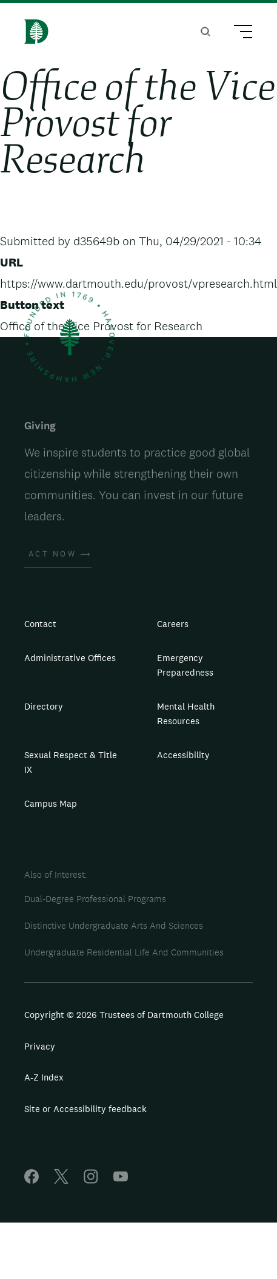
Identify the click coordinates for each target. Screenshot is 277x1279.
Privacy (39, 1046)
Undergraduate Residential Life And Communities (124, 952)
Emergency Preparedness (185, 665)
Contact (40, 623)
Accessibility (183, 755)
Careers (173, 623)
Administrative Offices (70, 657)
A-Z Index (44, 1077)
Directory (43, 706)
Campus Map (50, 803)
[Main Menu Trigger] (237, 33)
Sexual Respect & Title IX (70, 762)
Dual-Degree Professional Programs (95, 898)
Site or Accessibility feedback (85, 1108)
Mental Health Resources (186, 714)
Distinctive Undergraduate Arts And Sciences (113, 925)
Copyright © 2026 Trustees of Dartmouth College (124, 1014)
